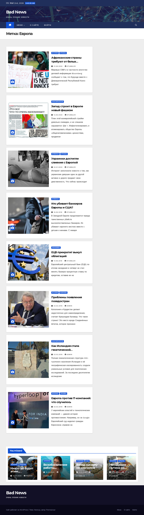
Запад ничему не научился (86, 466)
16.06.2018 (58, 212)
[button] (136, 25)
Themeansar (50, 510)
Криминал (55, 154)
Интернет (55, 393)
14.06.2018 (58, 261)
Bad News (16, 12)
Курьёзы (63, 53)
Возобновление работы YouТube (55, 468)
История (55, 53)
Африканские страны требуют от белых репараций (66, 61)
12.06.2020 (58, 115)
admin (68, 306)
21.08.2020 (58, 66)
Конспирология (57, 101)
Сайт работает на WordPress (17, 510)
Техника (63, 393)
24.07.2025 (17, 476)
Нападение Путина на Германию (117, 468)
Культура (23, 464)
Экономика (56, 247)
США (87, 461)
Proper (28, 476)
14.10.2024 (116, 472)
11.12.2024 (83, 472)
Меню (20, 25)
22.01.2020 (58, 167)
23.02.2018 (58, 306)
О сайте (34, 25)
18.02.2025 (50, 472)
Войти (47, 25)
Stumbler (70, 66)
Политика (63, 292)
